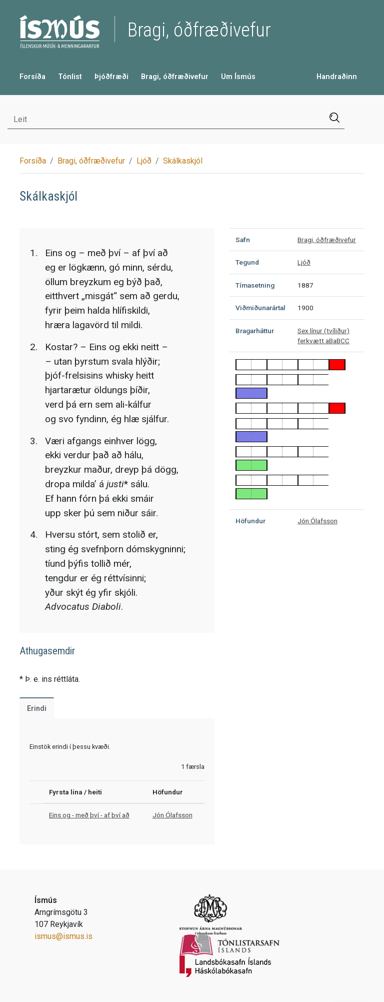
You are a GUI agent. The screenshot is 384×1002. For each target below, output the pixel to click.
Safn (243, 240)
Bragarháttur (255, 331)
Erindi (36, 708)
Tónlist (70, 77)
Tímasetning (255, 285)
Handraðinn (336, 77)
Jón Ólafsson (172, 815)
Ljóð (144, 161)
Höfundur (251, 521)
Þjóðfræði (111, 77)
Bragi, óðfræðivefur (174, 77)
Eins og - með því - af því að (89, 815)
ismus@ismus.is (63, 936)
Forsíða (33, 77)
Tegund (247, 262)
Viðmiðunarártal (261, 308)
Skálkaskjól (182, 161)
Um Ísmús (238, 77)
